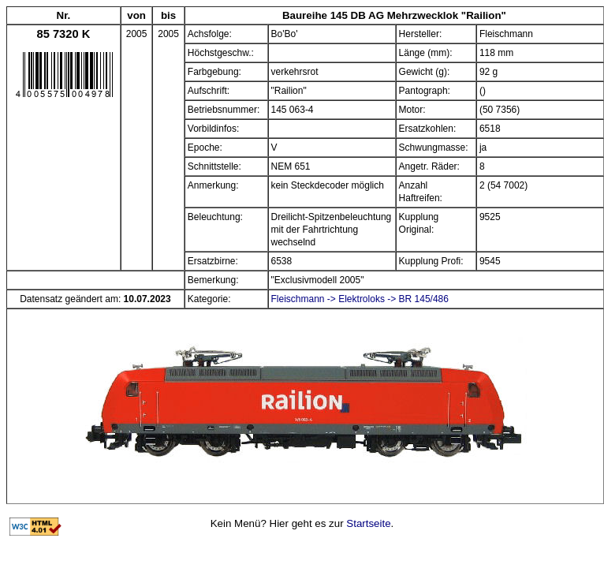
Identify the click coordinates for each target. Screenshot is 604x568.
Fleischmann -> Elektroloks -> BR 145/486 (360, 299)
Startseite (368, 523)
